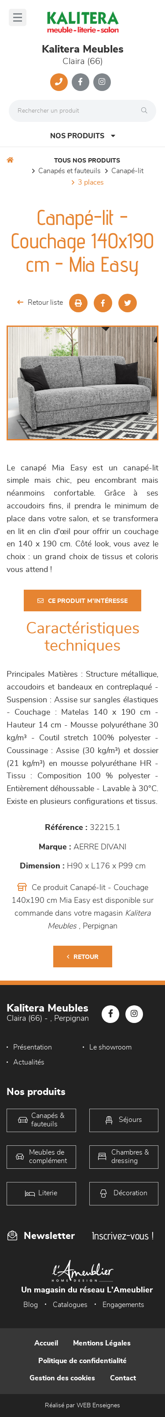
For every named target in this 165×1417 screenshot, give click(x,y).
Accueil (46, 1343)
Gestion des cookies (62, 1378)
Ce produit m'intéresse (82, 601)
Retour (83, 957)
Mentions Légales (102, 1343)
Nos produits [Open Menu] (82, 136)
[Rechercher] (146, 111)
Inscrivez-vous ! (123, 1235)
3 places (91, 182)
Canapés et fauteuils (69, 170)
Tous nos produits (87, 161)
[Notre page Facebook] (80, 82)
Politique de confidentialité (82, 1360)
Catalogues (70, 1304)
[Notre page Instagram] (102, 82)
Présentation (32, 1047)
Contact (123, 1378)
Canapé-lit (127, 170)
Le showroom (110, 1047)
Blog (30, 1304)
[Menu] (17, 17)
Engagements (123, 1304)
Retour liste (40, 302)
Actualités (28, 1062)
